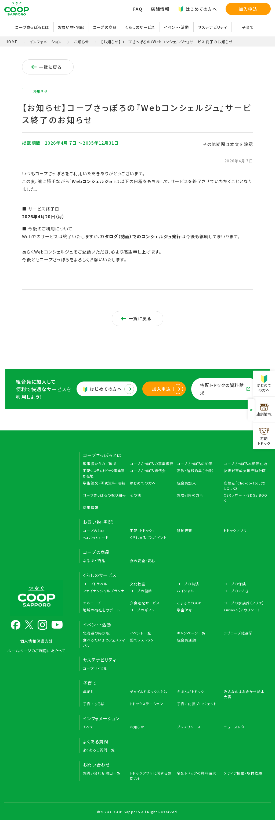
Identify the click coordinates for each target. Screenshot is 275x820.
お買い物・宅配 (71, 27)
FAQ (137, 9)
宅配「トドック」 (142, 530)
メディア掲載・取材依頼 (243, 773)
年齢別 (89, 691)
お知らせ (81, 41)
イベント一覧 (140, 633)
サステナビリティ (212, 27)
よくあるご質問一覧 (99, 750)
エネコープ (92, 602)
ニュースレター (236, 726)
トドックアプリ (235, 530)
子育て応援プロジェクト (197, 703)
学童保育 (184, 609)
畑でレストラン (142, 640)
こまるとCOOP (189, 602)
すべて (88, 726)
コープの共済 (188, 583)
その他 (135, 495)
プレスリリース (189, 726)
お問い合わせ (96, 764)
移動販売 (184, 530)
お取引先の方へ (190, 495)
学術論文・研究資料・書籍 (104, 483)
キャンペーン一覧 (191, 633)
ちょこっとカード (96, 537)
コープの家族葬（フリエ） (244, 602)
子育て (248, 27)
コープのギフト (142, 609)
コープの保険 (235, 583)
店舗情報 (160, 9)
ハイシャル (185, 590)
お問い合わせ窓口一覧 (102, 773)
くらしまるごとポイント (148, 537)
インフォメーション (46, 41)
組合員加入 (186, 483)
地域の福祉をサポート (101, 609)
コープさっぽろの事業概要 (151, 463)
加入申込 (248, 9)
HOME (11, 41)
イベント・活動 (176, 27)
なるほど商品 (94, 560)
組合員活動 (186, 640)
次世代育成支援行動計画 (245, 470)
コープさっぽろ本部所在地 (245, 463)
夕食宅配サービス (145, 602)
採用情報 (90, 507)
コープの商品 (105, 27)
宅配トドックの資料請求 (225, 389)
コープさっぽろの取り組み (104, 495)
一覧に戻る (46, 67)
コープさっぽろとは (32, 27)
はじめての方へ (197, 9)
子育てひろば (94, 703)
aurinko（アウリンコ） (242, 609)
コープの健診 (141, 590)
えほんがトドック (190, 691)
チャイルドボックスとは (149, 691)
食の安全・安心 (142, 560)
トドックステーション (147, 703)
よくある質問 (95, 741)
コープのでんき (236, 590)
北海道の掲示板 (96, 633)
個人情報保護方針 (36, 641)
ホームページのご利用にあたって (36, 650)
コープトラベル (95, 583)
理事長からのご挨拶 (100, 463)
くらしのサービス (140, 27)
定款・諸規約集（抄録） (195, 470)
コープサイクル (95, 668)
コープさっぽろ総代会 (148, 470)
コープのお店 (94, 530)
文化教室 (137, 583)
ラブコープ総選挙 (238, 633)
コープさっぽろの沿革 (195, 463)
